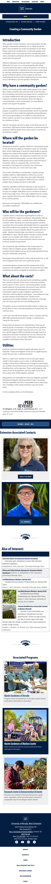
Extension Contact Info (12, 22)
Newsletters (15, 2)
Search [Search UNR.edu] (42, 2)
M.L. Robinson (25, 522)
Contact (25, 860)
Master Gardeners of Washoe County (20, 743)
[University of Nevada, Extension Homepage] (25, 818)
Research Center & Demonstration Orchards (23, 791)
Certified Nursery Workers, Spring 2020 (32, 591)
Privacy (25, 881)
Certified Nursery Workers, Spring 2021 (16, 579)
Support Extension (40, 22)
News (8, 2)
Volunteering (26, 2)
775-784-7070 (21, 836)
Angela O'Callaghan (25, 477)
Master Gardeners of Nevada (16, 695)
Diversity (25, 849)
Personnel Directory (26, 22)
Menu (25, 16)
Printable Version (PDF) (25, 424)
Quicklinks (35, 2)
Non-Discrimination (25, 876)
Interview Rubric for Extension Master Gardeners (20, 558)
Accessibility (25, 855)
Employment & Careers (25, 871)
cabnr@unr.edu (25, 834)
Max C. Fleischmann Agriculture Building (21, 831)
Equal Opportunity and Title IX (25, 865)
